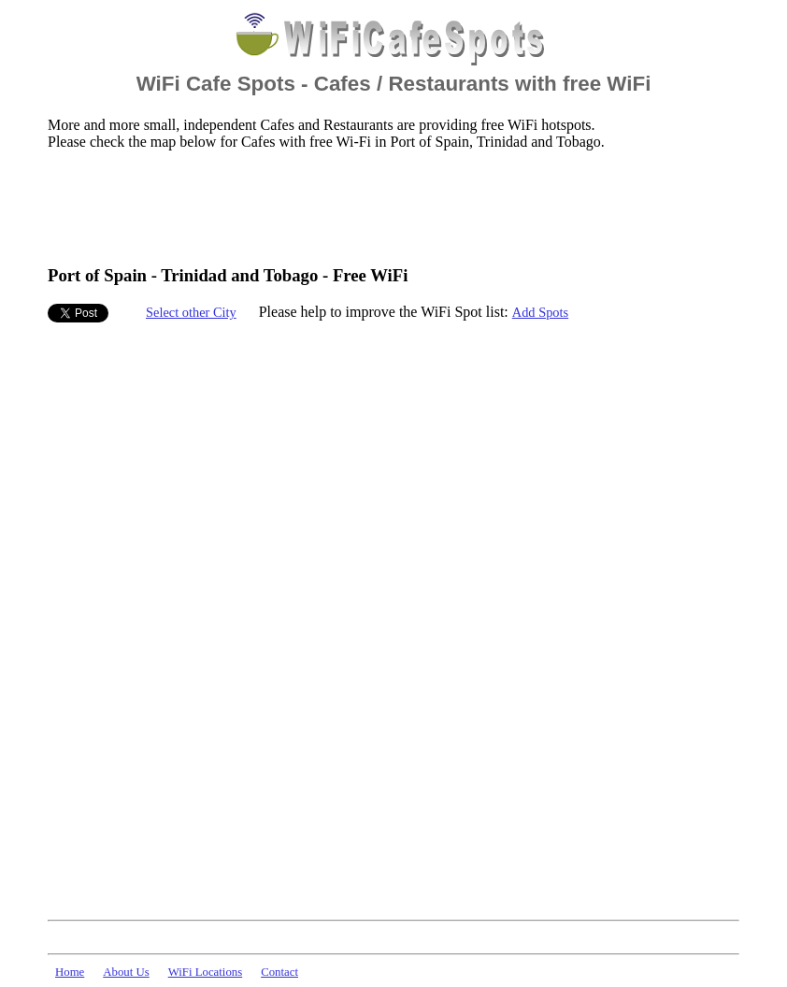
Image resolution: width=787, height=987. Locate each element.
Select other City (191, 312)
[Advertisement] (388, 206)
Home (69, 972)
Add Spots (540, 312)
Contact (279, 972)
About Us (126, 972)
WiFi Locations (205, 972)
